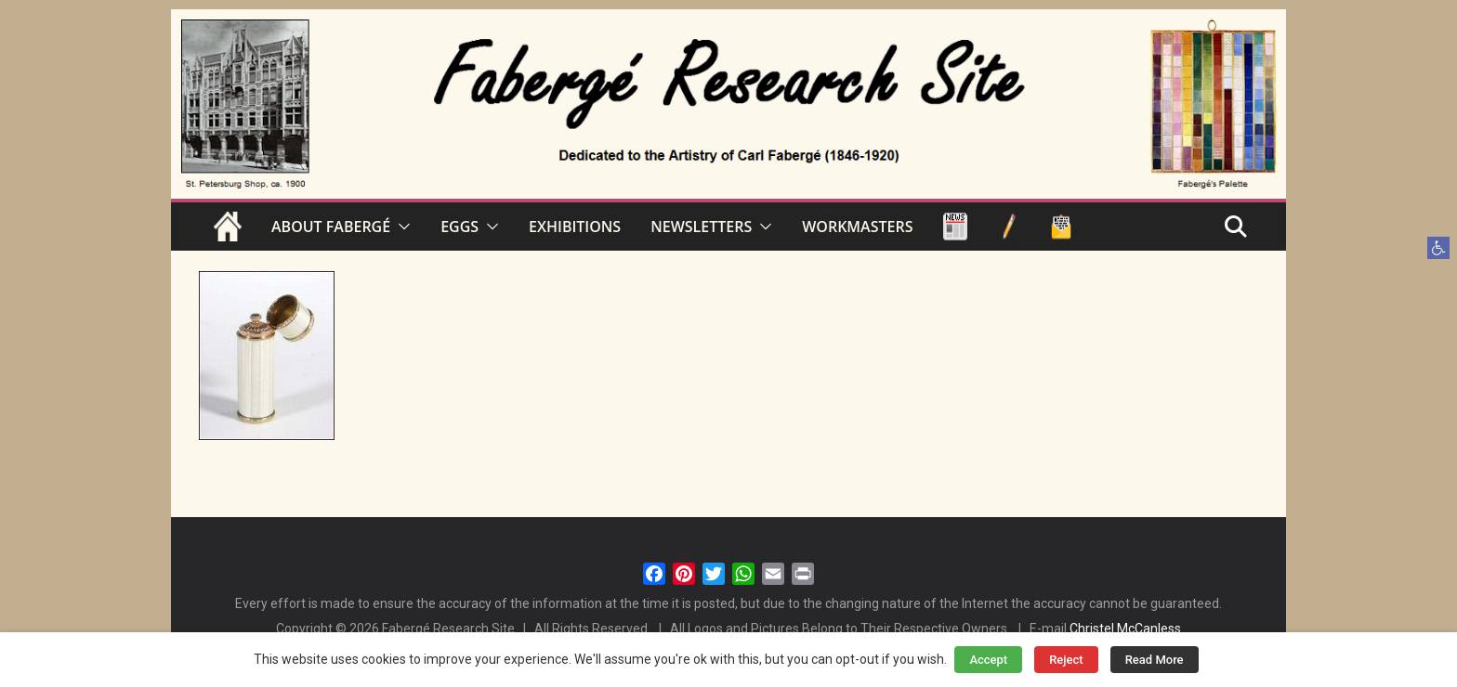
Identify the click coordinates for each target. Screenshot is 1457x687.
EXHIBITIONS (575, 226)
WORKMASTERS (857, 226)
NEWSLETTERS (701, 226)
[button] (1438, 248)
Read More (1154, 660)
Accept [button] (988, 660)
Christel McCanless (1125, 628)
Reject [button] (1066, 660)
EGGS (459, 226)
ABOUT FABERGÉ (330, 226)
